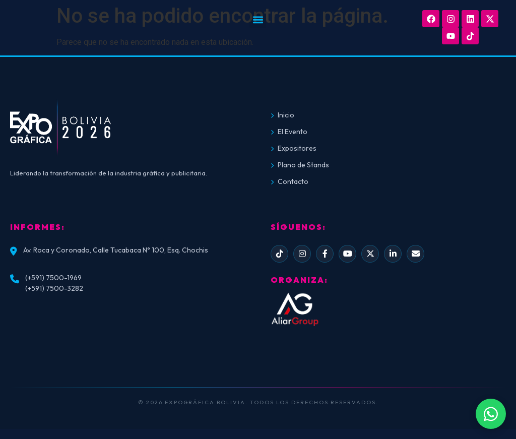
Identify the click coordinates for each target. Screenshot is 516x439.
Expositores (293, 148)
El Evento (289, 131)
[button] (257, 20)
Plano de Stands (300, 164)
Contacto (289, 181)
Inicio (282, 114)
